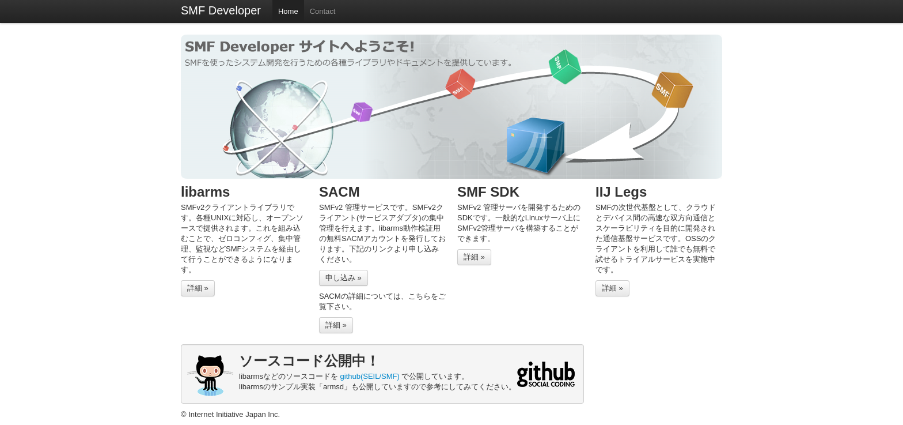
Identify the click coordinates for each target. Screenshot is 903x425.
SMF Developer (221, 10)
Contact (323, 11)
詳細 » (197, 288)
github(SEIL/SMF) (370, 376)
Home (288, 11)
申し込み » (343, 277)
